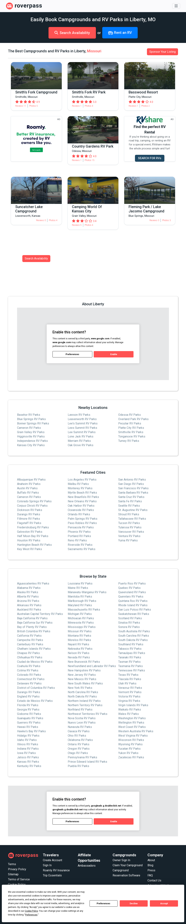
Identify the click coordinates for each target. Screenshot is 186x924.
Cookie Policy (17, 884)
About (151, 860)
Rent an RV (120, 32)
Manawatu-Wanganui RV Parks (87, 592)
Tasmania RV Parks (130, 666)
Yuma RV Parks (128, 540)
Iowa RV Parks (26, 753)
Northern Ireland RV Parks (84, 701)
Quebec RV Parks (129, 588)
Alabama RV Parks (29, 588)
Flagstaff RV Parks (29, 523)
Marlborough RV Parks (82, 601)
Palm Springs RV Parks (82, 518)
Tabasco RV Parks (129, 648)
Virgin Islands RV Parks (133, 705)
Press (151, 870)
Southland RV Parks (130, 644)
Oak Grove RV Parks (80, 445)
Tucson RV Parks (129, 523)
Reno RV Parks (77, 540)
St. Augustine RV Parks (132, 510)
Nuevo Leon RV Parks (82, 722)
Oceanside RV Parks (81, 510)
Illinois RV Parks (27, 744)
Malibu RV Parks (78, 484)
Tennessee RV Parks (131, 670)
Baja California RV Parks (32, 618)
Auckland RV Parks (29, 609)
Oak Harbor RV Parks (81, 505)
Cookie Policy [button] (31, 911)
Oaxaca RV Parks (79, 731)
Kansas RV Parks (28, 761)
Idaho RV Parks (27, 740)
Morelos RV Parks (79, 640)
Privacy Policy (17, 869)
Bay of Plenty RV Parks (32, 627)
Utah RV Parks (127, 683)
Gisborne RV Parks (29, 714)
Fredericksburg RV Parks (33, 527)
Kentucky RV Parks (29, 766)
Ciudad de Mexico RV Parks (34, 661)
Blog (150, 865)
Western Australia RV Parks (135, 731)
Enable (113, 354)
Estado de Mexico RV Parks (35, 701)
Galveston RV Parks (29, 531)
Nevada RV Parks (79, 657)
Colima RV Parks (27, 670)
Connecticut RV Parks (31, 679)
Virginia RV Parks (129, 701)
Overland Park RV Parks (133, 419)
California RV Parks (29, 635)
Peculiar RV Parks (129, 423)
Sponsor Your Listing (162, 51)
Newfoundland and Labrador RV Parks (92, 666)
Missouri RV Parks (80, 631)
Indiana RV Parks (28, 748)
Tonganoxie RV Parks (131, 436)
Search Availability (72, 33)
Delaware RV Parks (29, 683)
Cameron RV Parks (29, 427)
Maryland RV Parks (80, 605)
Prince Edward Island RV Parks (87, 761)
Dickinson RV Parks (29, 510)
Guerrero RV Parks (29, 722)
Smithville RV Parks (130, 432)
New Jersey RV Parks (82, 674)
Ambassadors (87, 865)
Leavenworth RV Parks (82, 419)
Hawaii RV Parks (27, 727)
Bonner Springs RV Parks (33, 423)
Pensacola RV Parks (81, 527)
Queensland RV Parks (132, 592)
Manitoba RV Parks (80, 596)
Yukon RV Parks (128, 753)
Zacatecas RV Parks (131, 757)
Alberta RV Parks (28, 596)
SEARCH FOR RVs (149, 158)
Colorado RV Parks (29, 674)
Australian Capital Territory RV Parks (40, 614)
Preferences (103, 903)
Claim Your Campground (128, 865)
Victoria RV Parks (129, 696)
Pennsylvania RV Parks (82, 757)
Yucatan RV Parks (129, 748)
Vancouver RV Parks (131, 531)
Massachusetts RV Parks (84, 609)
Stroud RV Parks (128, 514)
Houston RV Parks (28, 540)
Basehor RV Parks (28, 414)
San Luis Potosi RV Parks (134, 609)
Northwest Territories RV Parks (87, 714)
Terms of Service (19, 879)
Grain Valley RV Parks (31, 432)
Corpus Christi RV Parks (32, 505)
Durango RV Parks (28, 514)
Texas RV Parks (128, 674)
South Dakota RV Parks (133, 640)
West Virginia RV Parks (133, 735)
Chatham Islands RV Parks (34, 648)
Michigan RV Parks (80, 614)
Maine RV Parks (78, 588)
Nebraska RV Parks (80, 648)
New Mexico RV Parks (82, 679)
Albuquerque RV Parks (31, 479)
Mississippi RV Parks (82, 627)
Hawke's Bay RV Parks (31, 731)
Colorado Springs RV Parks (34, 501)
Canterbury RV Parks (30, 644)
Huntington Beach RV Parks (34, 544)
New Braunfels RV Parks (83, 497)
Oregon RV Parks (79, 748)
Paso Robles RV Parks (82, 523)
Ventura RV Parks (129, 536)
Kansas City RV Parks (31, 445)
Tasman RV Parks (129, 661)
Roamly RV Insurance (56, 870)
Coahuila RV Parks (28, 666)
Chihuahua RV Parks (29, 657)
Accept (164, 903)
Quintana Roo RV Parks (132, 601)
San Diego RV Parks (131, 484)
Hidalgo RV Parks (28, 735)
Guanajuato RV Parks (30, 718)
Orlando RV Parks (79, 514)
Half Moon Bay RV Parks (32, 536)
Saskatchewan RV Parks (133, 614)
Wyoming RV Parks (130, 744)
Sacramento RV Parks (81, 549)
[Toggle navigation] (176, 6)
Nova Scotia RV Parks (82, 718)
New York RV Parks (80, 688)
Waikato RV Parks (129, 709)
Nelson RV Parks (78, 653)
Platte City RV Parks (131, 427)
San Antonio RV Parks (132, 479)
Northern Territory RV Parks (85, 705)
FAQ (150, 875)
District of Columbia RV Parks (36, 688)
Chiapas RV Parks (28, 653)
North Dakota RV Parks (82, 696)
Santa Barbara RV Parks (133, 492)
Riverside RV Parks (80, 544)
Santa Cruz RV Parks (131, 497)
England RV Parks (28, 696)
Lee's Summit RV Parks (83, 423)
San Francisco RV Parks (133, 488)
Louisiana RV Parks (80, 583)
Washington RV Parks (132, 718)
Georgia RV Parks (28, 709)
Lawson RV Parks (79, 414)
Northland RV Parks (80, 709)
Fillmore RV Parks (28, 518)
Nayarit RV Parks (78, 644)
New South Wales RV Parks (85, 683)
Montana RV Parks (79, 635)
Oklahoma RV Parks (80, 740)
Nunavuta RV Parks (80, 727)
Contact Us (154, 880)
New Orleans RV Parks (82, 501)
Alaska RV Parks (27, 592)
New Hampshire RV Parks (84, 670)
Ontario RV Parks (78, 744)
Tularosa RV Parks (129, 527)
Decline (134, 903)
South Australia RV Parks (134, 631)
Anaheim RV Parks (29, 484)
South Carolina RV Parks (133, 635)
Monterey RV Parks (80, 488)
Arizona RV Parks (28, 601)
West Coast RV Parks (132, 727)
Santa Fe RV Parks (130, 501)
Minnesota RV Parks (81, 622)
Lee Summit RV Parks (82, 432)
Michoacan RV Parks (81, 618)
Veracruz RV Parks (130, 688)
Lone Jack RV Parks (80, 436)
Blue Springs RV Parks (31, 419)
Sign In (47, 865)
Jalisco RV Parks (28, 757)
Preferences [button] (31, 914)
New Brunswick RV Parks (84, 661)
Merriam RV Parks (79, 441)
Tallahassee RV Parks (132, 518)
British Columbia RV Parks (33, 631)
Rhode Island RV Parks (132, 605)
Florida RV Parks (27, 705)
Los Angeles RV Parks (82, 479)
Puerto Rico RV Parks (132, 583)
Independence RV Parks (32, 441)
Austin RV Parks (27, 488)
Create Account (52, 860)
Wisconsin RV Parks (131, 740)
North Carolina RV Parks (83, 692)
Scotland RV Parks (130, 618)
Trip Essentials (52, 875)
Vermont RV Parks (129, 692)
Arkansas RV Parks (29, 605)
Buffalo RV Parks (28, 492)
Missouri (94, 51)
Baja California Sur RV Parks (34, 622)
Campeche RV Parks (30, 640)
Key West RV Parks (29, 549)
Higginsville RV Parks (31, 436)
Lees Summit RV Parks (82, 427)
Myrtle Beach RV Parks (82, 492)
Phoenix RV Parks (79, 531)
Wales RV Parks (128, 714)
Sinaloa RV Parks (129, 622)
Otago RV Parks (78, 753)
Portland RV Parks (79, 536)
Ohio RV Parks (77, 735)
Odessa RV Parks (129, 414)
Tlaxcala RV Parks (129, 679)
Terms (12, 864)
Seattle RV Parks (129, 505)
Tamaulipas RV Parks (131, 653)
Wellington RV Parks (131, 722)
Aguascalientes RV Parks (33, 583)
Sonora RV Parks (129, 627)
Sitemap (13, 874)
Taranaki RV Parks (129, 657)
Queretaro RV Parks (130, 596)
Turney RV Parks (128, 441)
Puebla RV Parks (78, 766)
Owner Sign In (121, 860)
